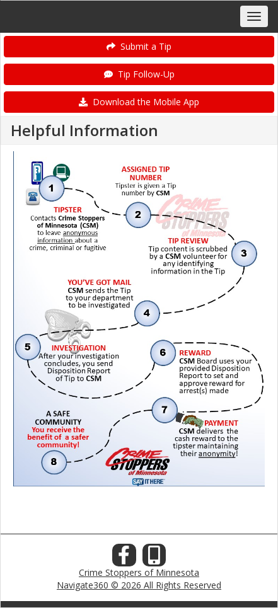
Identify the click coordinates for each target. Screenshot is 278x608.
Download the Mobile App (139, 102)
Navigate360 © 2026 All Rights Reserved (139, 585)
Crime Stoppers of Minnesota (139, 572)
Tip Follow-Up (139, 74)
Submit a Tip (139, 46)
